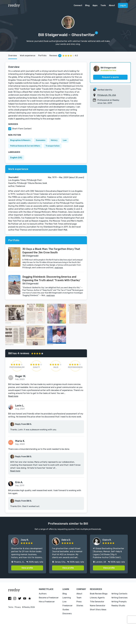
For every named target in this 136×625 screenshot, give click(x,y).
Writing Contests (119, 593)
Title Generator (97, 601)
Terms (10, 607)
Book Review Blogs (98, 593)
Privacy (18, 607)
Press (79, 601)
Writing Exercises (119, 597)
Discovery (67, 613)
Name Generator (97, 605)
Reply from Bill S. (23, 424)
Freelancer (67, 605)
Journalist (13, 177)
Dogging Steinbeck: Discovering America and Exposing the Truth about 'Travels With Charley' (51, 278)
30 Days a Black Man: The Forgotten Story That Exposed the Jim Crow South (51, 250)
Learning (67, 597)
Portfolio (42, 55)
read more (59, 268)
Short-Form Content (22, 128)
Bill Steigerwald (108, 68)
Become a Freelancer (49, 597)
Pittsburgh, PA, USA (106, 95)
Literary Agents (97, 597)
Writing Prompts (119, 601)
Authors (42, 593)
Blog (87, 5)
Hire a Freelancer (47, 601)
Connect (78, 5)
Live (64, 601)
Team (78, 597)
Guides (66, 609)
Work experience (27, 55)
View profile (27, 568)
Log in (123, 5)
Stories (79, 605)
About (112, 5)
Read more (13, 396)
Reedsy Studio (118, 605)
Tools (103, 5)
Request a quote (110, 77)
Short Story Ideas (98, 609)
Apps (95, 5)
